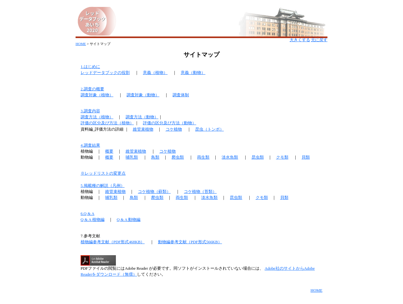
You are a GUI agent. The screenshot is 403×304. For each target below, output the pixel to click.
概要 (109, 151)
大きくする (300, 40)
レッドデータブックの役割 (105, 72)
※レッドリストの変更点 (103, 173)
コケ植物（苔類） (200, 191)
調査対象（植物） (97, 95)
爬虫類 (178, 157)
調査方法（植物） (97, 117)
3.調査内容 (90, 111)
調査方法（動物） (142, 117)
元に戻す (319, 40)
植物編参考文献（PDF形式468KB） (113, 242)
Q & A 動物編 (129, 219)
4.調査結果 (90, 145)
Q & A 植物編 (93, 219)
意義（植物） (155, 72)
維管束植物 (143, 129)
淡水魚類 (230, 157)
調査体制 (181, 95)
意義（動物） (193, 72)
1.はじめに (90, 67)
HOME (81, 44)
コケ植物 (174, 129)
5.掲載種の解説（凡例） (103, 185)
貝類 (306, 157)
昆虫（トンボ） (209, 129)
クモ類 (282, 157)
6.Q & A (87, 213)
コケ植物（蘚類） (154, 191)
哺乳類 (132, 157)
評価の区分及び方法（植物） (107, 123)
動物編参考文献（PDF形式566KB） (190, 242)
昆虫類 (258, 157)
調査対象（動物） (143, 95)
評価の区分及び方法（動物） (169, 123)
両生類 (203, 157)
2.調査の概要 (92, 89)
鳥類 (155, 157)
